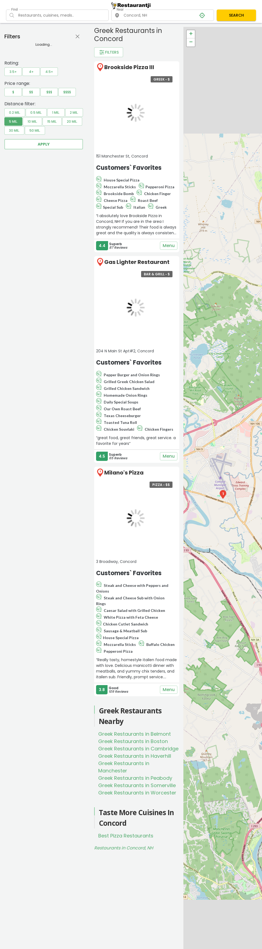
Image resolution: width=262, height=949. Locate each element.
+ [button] (191, 34)
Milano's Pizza (124, 472)
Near (120, 9)
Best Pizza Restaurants (125, 835)
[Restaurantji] (131, 5)
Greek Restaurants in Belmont (134, 734)
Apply (44, 144)
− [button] (191, 42)
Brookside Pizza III (129, 67)
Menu (168, 245)
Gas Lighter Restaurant (136, 262)
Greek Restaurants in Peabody (135, 778)
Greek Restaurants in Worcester (137, 792)
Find (14, 9)
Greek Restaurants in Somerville (137, 785)
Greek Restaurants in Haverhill (134, 756)
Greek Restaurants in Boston (133, 741)
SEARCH (236, 15)
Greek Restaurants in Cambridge (138, 748)
